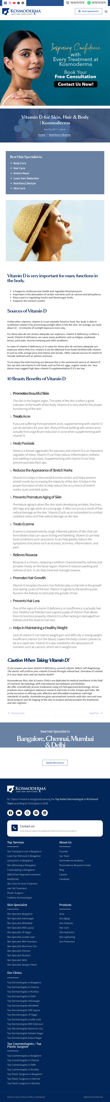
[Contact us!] (14, 828)
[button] (88, 11)
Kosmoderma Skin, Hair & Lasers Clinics (29, 680)
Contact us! (27, 826)
